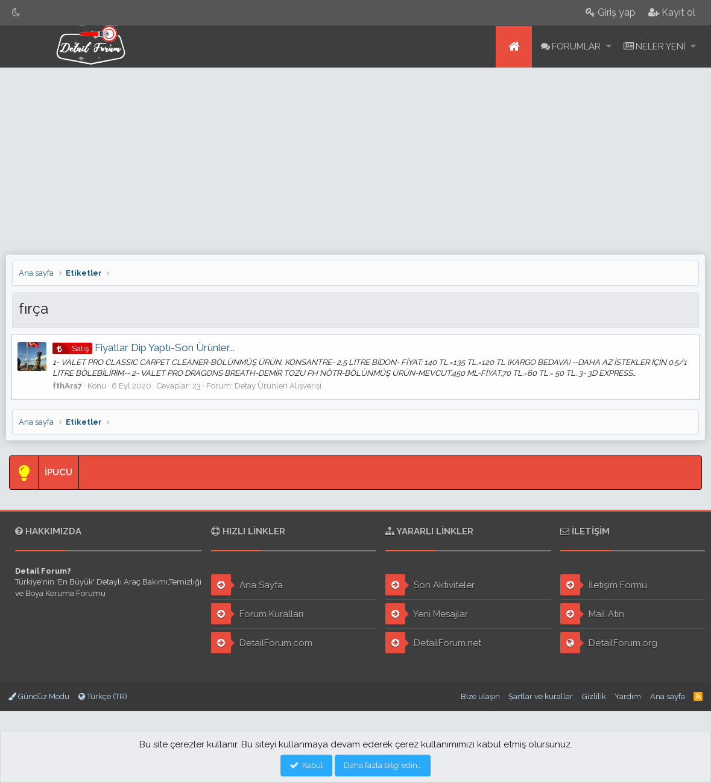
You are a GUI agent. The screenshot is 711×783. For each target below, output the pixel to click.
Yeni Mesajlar (426, 613)
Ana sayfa (514, 47)
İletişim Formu (603, 584)
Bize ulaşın (480, 696)
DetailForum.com (261, 642)
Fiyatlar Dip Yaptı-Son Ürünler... (145, 347)
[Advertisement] (355, 158)
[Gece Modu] (16, 12)
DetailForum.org (608, 642)
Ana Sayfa (247, 584)
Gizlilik (594, 696)
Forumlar (576, 46)
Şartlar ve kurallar (540, 696)
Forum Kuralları (257, 613)
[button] (609, 47)
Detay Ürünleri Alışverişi (279, 385)
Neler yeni (661, 46)
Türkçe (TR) (102, 696)
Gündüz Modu (38, 696)
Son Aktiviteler (430, 584)
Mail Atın (592, 613)
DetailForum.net (433, 642)
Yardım (628, 696)
